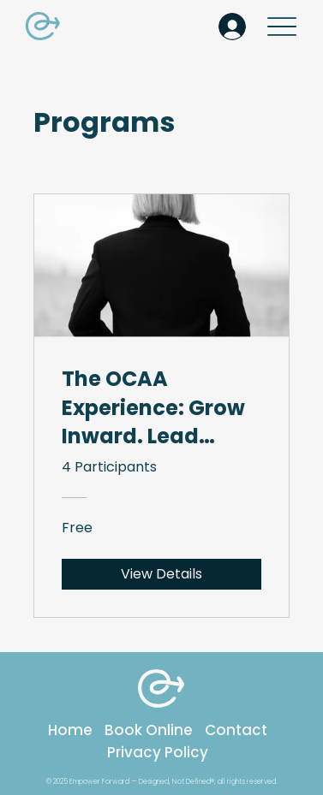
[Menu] (281, 26)
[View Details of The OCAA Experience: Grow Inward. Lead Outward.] (161, 574)
